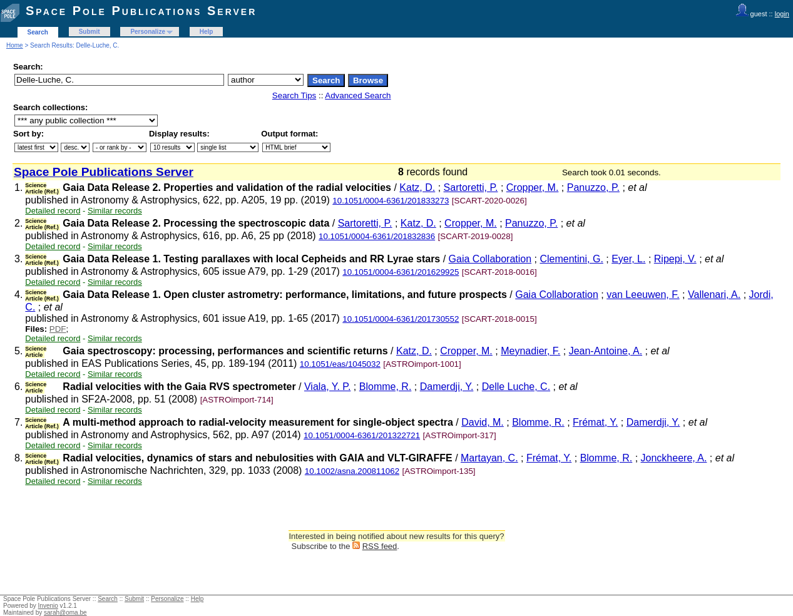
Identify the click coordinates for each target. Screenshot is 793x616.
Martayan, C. (489, 458)
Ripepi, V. (675, 259)
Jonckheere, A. (674, 458)
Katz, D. (417, 187)
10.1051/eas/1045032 (340, 364)
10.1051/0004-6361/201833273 (390, 200)
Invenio (48, 605)
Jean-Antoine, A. (605, 351)
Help (206, 31)
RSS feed (379, 546)
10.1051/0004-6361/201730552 (400, 319)
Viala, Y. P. (327, 386)
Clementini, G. (571, 259)
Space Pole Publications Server (141, 11)
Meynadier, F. (530, 351)
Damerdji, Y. (447, 386)
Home (14, 45)
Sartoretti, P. (471, 187)
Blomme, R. (385, 386)
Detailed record (52, 210)
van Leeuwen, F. (643, 294)
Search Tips (294, 95)
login (782, 14)
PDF (57, 329)
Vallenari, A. (714, 294)
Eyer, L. (628, 259)
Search (38, 32)
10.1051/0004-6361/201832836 (377, 236)
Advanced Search (358, 95)
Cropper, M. (532, 187)
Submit (89, 31)
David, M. (482, 422)
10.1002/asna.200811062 (352, 471)
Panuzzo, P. (593, 187)
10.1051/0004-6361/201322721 (362, 435)
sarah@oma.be (65, 612)
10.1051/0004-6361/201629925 (400, 272)
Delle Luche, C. (516, 386)
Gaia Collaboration (490, 259)
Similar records (115, 210)
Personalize (147, 31)
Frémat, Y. (595, 422)
